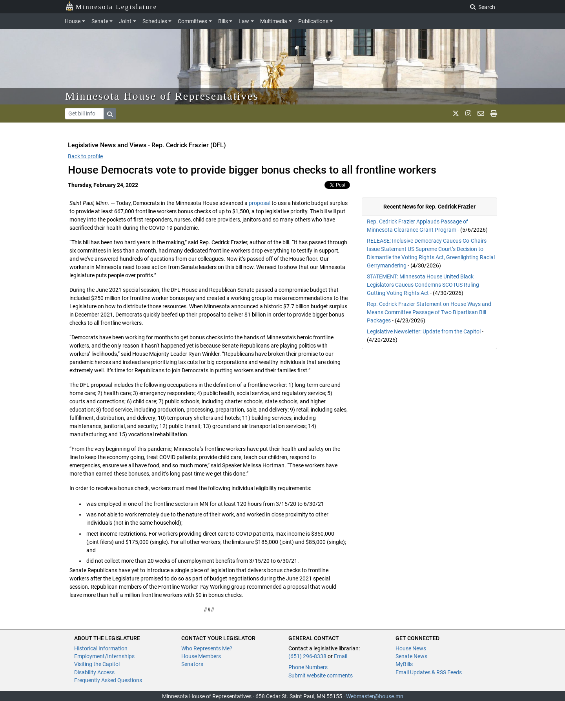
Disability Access (94, 672)
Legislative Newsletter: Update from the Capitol (424, 331)
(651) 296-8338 (307, 656)
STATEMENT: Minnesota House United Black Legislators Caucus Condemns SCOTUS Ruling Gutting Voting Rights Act (423, 284)
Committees (192, 21)
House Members (201, 656)
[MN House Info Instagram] (468, 113)
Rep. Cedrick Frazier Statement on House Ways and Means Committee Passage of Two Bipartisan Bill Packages (429, 312)
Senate (99, 21)
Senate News (411, 656)
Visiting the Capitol (97, 664)
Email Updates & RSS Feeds (429, 672)
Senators (192, 664)
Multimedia (273, 21)
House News (411, 648)
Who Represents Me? (206, 648)
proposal (259, 203)
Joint (125, 21)
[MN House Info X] (455, 113)
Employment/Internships (104, 656)
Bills (223, 21)
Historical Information (101, 648)
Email (340, 656)
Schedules (154, 21)
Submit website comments (320, 675)
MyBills (404, 664)
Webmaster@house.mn (374, 696)
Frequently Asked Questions (108, 680)
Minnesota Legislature (111, 6)
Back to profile (85, 156)
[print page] (493, 113)
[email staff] (480, 113)
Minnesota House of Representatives (162, 96)
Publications (313, 21)
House (72, 21)
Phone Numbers (308, 667)
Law (244, 21)
